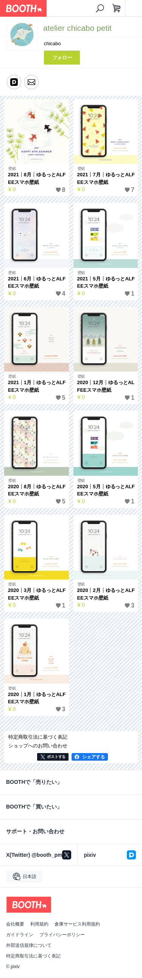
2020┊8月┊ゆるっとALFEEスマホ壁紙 (37, 490)
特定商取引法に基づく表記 (33, 956)
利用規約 (39, 924)
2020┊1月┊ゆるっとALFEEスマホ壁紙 (37, 698)
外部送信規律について (28, 945)
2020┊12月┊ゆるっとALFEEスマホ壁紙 (105, 386)
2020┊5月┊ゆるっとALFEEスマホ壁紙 (106, 490)
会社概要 (15, 924)
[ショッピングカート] (116, 8)
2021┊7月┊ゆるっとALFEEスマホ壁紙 (106, 178)
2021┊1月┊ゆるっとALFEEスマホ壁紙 (37, 386)
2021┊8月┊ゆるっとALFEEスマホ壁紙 (37, 178)
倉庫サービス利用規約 (77, 924)
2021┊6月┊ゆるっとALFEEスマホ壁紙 (37, 282)
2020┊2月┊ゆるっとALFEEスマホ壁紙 (106, 594)
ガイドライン (19, 934)
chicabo (52, 43)
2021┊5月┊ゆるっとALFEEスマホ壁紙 (106, 282)
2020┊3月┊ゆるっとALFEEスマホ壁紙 (37, 594)
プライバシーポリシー (62, 934)
